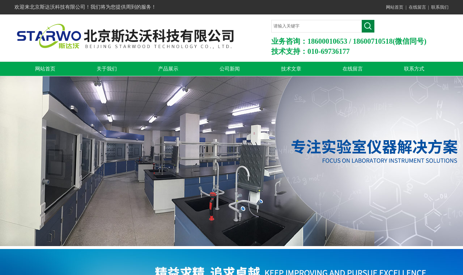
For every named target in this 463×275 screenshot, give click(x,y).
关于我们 (107, 69)
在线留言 (417, 7)
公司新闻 (230, 69)
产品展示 (168, 69)
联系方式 (414, 69)
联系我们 (440, 7)
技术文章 (291, 69)
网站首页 (394, 7)
